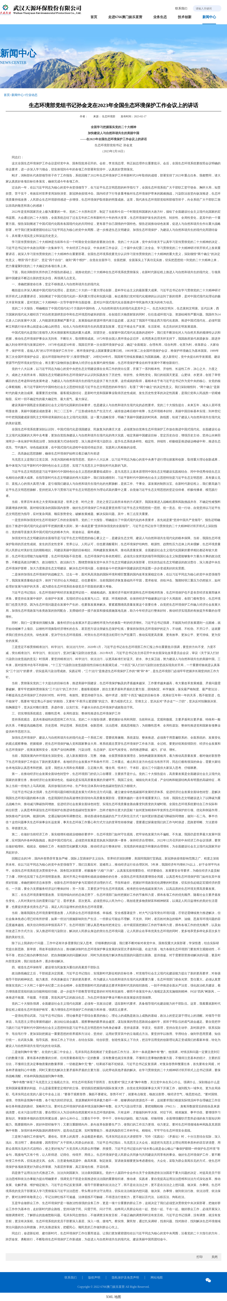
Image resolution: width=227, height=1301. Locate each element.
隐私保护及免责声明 (125, 1277)
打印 (200, 1256)
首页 (93, 17)
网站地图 (157, 1277)
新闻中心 (209, 17)
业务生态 (160, 17)
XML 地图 (113, 1297)
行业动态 (31, 95)
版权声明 (94, 1277)
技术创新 (184, 17)
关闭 (214, 1256)
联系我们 (181, 8)
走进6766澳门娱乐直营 (125, 17)
